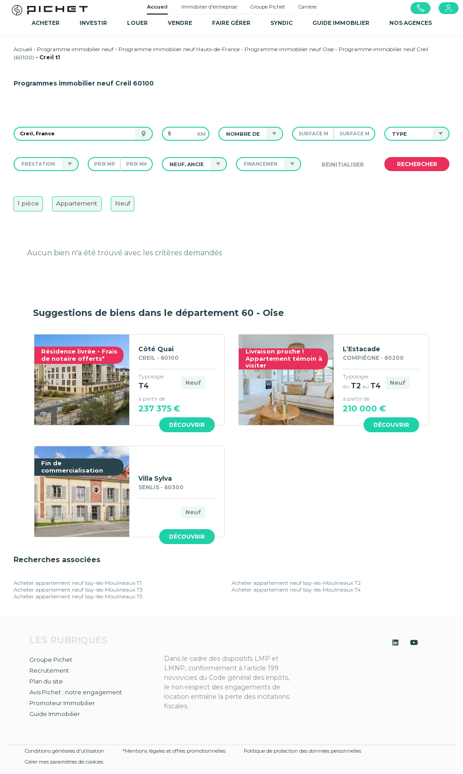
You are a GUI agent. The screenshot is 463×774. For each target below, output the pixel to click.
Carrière (307, 7)
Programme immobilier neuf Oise (289, 49)
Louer (137, 22)
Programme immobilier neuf (75, 49)
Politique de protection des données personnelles (302, 751)
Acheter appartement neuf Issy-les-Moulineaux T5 (78, 596)
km (201, 134)
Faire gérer (231, 22)
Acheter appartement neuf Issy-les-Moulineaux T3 (78, 589)
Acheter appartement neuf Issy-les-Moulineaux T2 (296, 582)
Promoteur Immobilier (62, 703)
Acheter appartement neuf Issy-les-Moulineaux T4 (296, 589)
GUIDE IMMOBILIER (340, 22)
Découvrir (187, 424)
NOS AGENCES (410, 22)
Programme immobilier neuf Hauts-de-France (179, 49)
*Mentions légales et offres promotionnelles (174, 751)
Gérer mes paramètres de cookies (64, 762)
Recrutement (49, 670)
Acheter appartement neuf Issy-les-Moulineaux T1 (78, 582)
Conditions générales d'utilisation (64, 751)
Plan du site (46, 681)
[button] (242, 134)
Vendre (180, 22)
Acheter (46, 22)
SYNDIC (281, 22)
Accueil (157, 7)
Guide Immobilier (54, 713)
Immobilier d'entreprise (209, 7)
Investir (93, 22)
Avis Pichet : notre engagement (75, 692)
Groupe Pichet (267, 7)
